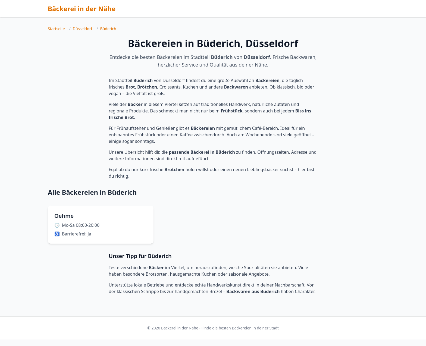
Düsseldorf (82, 28)
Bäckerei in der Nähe (81, 8)
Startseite (56, 28)
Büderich (108, 28)
